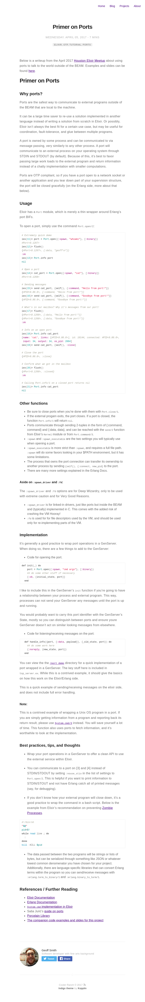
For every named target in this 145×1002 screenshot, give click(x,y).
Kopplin (82, 988)
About (137, 6)
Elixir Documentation (41, 897)
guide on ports (53, 911)
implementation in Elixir (50, 906)
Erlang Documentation (42, 902)
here (32, 70)
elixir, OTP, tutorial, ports (72, 45)
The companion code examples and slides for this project (65, 920)
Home (101, 6)
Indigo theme (66, 988)
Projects (124, 6)
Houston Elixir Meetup (89, 60)
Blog (112, 6)
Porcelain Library (38, 915)
